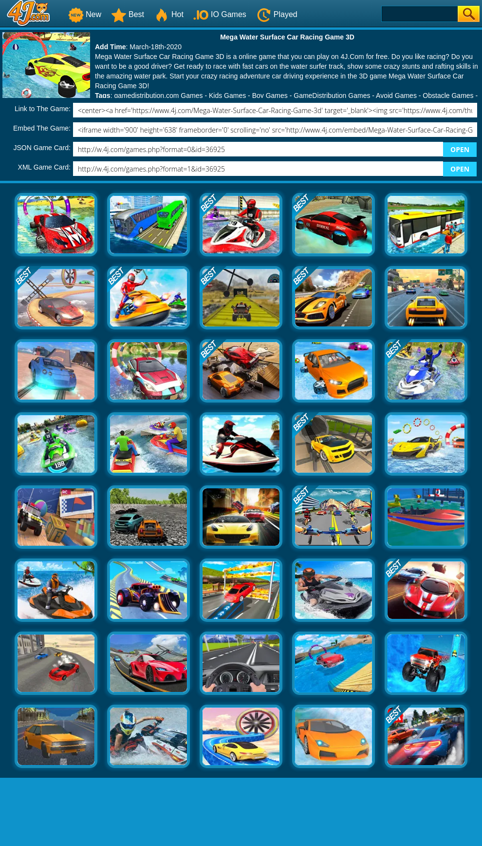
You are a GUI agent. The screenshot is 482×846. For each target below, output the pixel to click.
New (84, 14)
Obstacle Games (448, 95)
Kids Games (227, 95)
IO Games (219, 14)
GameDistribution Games (332, 95)
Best (127, 14)
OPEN (459, 149)
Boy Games (270, 95)
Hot (169, 14)
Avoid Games (396, 95)
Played (276, 14)
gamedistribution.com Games (158, 95)
